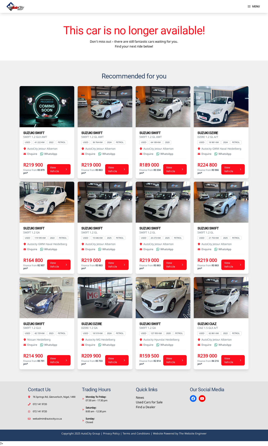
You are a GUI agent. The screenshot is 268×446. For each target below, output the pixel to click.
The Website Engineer (193, 433)
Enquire (30, 154)
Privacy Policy (111, 433)
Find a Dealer (145, 407)
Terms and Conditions (136, 433)
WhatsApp (48, 154)
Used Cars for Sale (149, 402)
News (140, 397)
